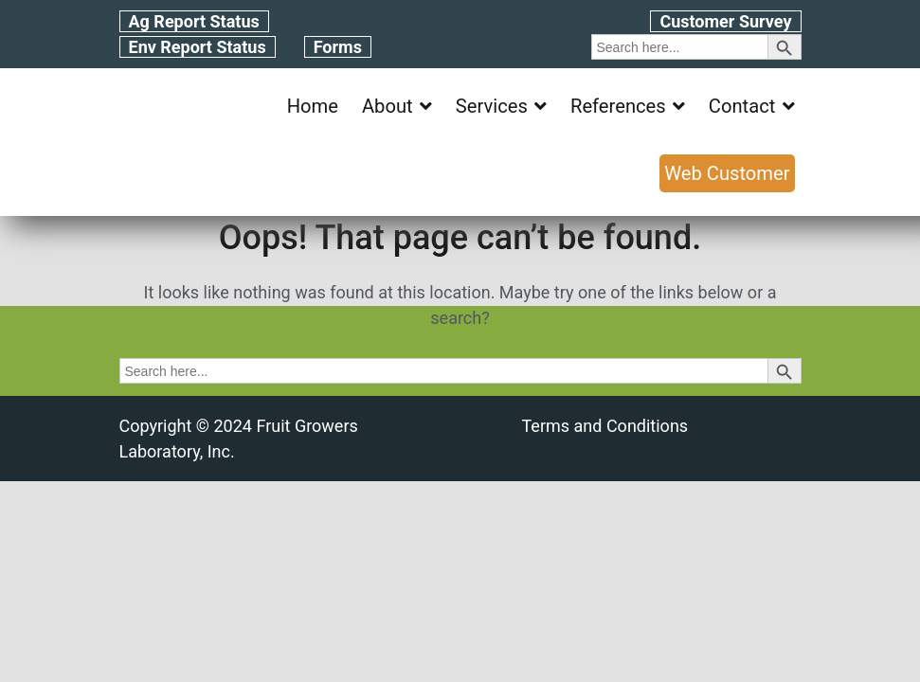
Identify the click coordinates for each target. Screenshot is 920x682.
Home (312, 106)
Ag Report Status (194, 21)
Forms (338, 47)
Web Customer (726, 173)
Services (492, 106)
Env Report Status (197, 47)
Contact (742, 106)
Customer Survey (725, 21)
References (618, 106)
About (387, 106)
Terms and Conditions (605, 426)
